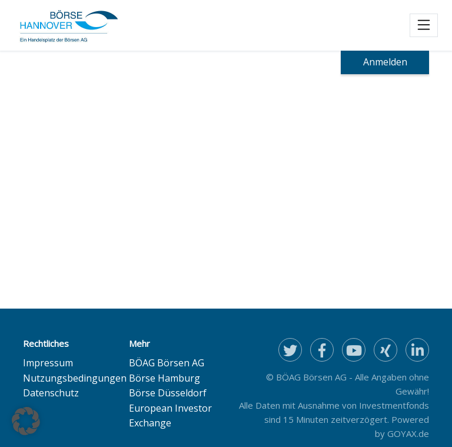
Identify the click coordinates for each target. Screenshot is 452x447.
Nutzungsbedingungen (75, 378)
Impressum (48, 362)
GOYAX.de (408, 433)
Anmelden (385, 61)
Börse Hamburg (164, 378)
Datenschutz (51, 392)
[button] (26, 421)
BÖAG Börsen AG (166, 362)
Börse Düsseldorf (168, 392)
